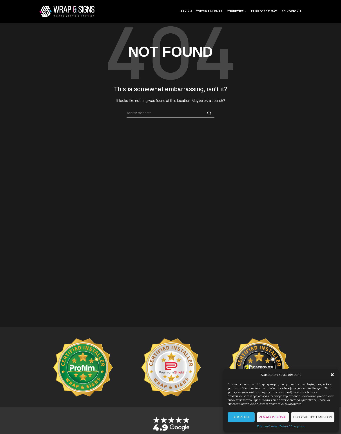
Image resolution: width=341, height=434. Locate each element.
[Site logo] (67, 11)
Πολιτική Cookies (267, 426)
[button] (332, 375)
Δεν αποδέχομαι (272, 417)
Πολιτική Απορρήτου (292, 426)
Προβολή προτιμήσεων (312, 417)
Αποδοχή (241, 417)
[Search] (170, 113)
